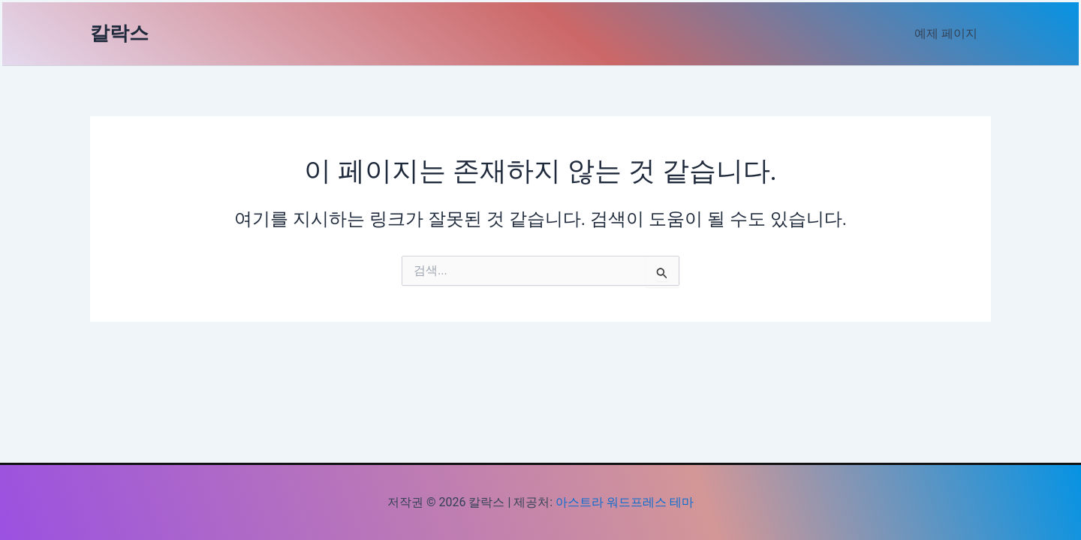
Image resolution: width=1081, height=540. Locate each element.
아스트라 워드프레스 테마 (625, 502)
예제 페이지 (947, 33)
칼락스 (119, 33)
